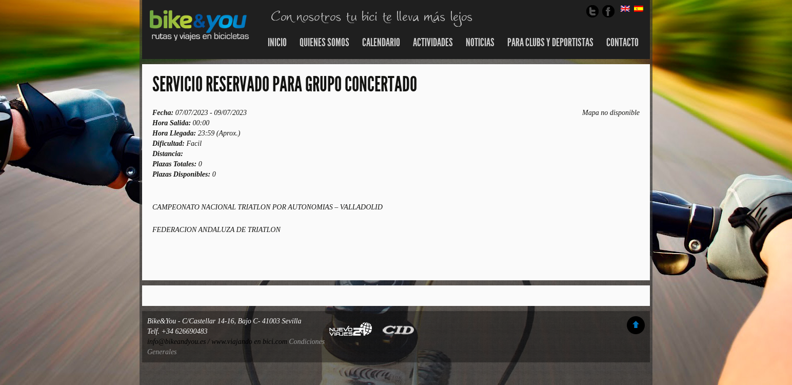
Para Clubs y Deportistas (550, 42)
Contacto (622, 42)
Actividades (433, 42)
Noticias (480, 42)
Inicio (277, 42)
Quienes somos (324, 42)
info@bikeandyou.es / (179, 341)
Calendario (381, 42)
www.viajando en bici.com (249, 341)
